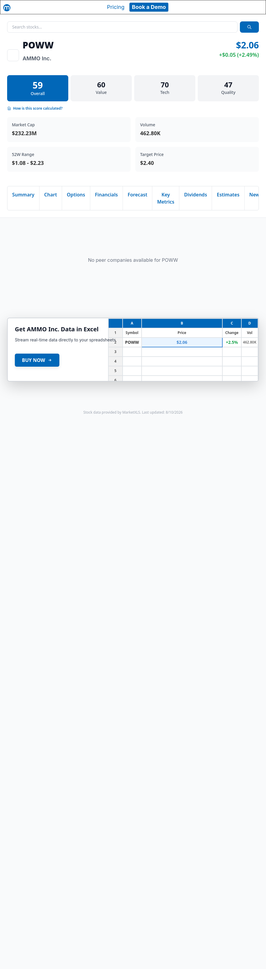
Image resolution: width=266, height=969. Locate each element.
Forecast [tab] (137, 194)
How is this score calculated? (35, 108)
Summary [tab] (23, 194)
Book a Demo (149, 7)
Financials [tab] (106, 194)
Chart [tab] (50, 194)
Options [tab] (76, 194)
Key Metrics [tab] (165, 198)
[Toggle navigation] (256, 7)
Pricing (115, 7)
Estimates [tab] (228, 194)
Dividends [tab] (195, 194)
